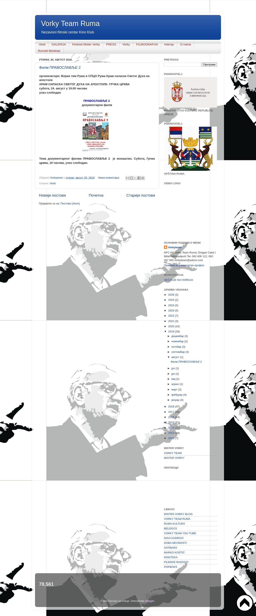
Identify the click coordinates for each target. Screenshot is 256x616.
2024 (171, 305)
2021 (171, 321)
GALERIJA (58, 44)
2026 (171, 294)
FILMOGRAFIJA (147, 44)
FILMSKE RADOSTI (176, 562)
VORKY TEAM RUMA (177, 518)
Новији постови (52, 195)
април (175, 384)
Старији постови (140, 195)
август (175, 357)
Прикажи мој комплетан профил (184, 265)
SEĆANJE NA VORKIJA (178, 279)
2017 (171, 411)
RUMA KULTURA (174, 523)
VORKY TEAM (173, 453)
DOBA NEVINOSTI (175, 542)
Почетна (96, 195)
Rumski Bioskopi (49, 50)
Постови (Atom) (70, 203)
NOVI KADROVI (174, 538)
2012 (171, 438)
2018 (171, 406)
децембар (178, 336)
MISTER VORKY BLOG (178, 514)
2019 (171, 331)
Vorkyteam (175, 247)
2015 (171, 422)
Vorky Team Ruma (70, 23)
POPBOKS (170, 566)
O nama (185, 44)
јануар (175, 399)
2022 (171, 315)
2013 (171, 432)
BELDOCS (170, 528)
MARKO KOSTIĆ (174, 552)
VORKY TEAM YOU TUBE (180, 533)
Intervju (169, 44)
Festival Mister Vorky (86, 44)
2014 (171, 427)
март (174, 389)
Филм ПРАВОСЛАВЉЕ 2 (60, 68)
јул (173, 368)
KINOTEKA (171, 557)
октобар (176, 346)
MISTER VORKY (174, 457)
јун (173, 373)
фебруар (177, 394)
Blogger (149, 600)
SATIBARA (170, 547)
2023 (171, 310)
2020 (171, 326)
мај (173, 378)
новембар (177, 341)
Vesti (42, 44)
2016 (171, 417)
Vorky (126, 44)
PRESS (111, 44)
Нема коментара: (109, 177)
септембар (178, 351)
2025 (171, 299)
